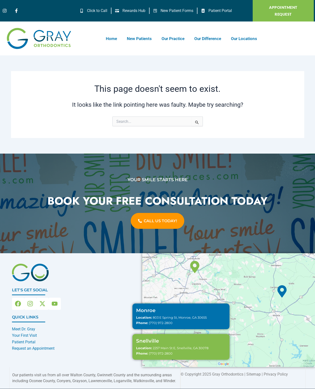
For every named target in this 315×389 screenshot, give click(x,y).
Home (111, 38)
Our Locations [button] (244, 38)
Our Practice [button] (173, 38)
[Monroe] (282, 291)
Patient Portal (23, 342)
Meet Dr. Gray (23, 329)
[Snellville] (195, 267)
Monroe (145, 311)
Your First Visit (24, 335)
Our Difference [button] (207, 38)
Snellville (147, 341)
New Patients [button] (139, 38)
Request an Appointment (33, 348)
